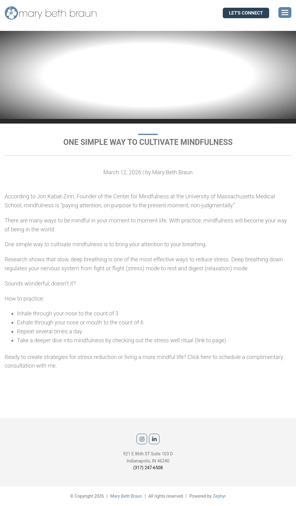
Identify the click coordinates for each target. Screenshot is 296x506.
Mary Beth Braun (126, 496)
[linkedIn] (154, 439)
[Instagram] (142, 439)
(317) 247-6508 (148, 467)
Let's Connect (246, 13)
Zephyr (219, 496)
